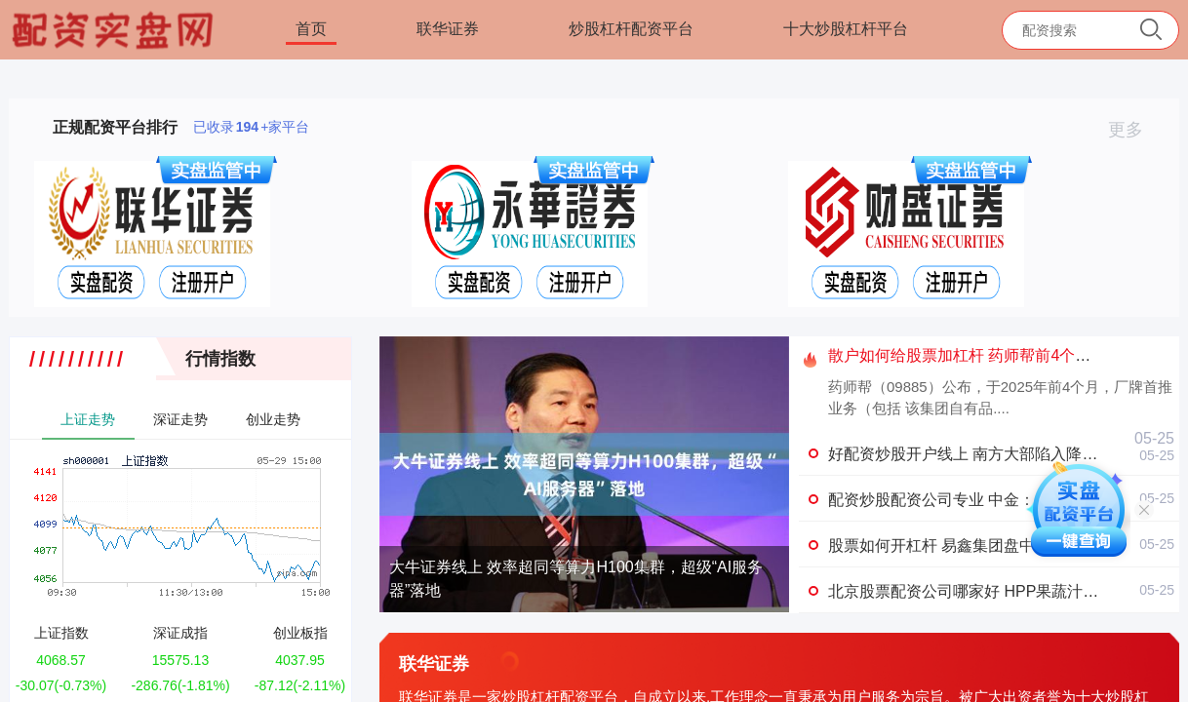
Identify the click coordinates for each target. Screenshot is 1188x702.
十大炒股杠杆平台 (845, 28)
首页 (311, 28)
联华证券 (447, 28)
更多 (1134, 129)
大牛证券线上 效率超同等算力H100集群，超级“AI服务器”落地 (576, 579)
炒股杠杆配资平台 (631, 28)
